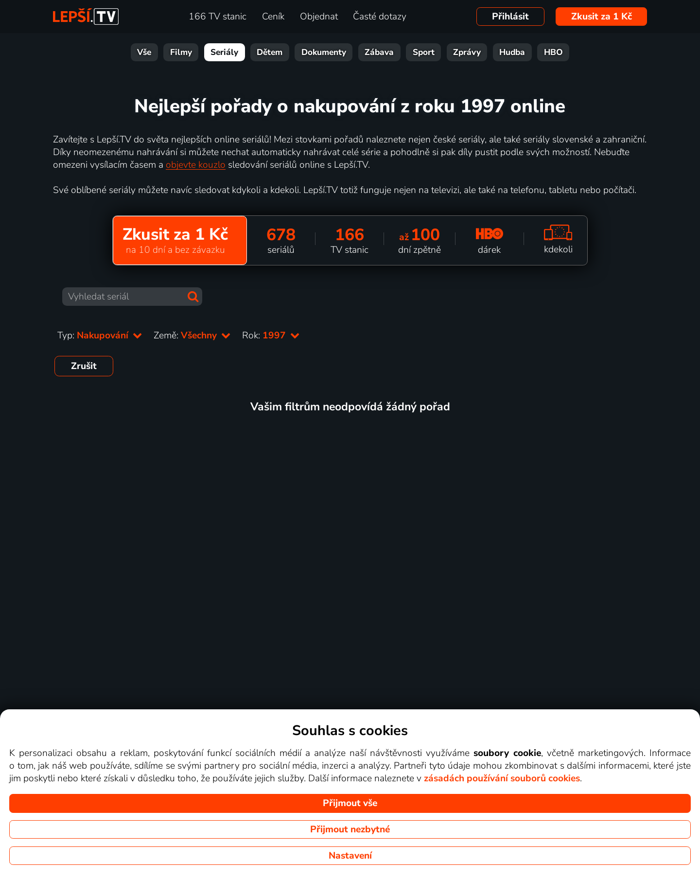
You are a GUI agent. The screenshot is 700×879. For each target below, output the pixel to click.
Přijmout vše (350, 803)
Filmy (181, 52)
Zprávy (467, 52)
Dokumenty (323, 52)
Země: (192, 335)
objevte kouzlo (196, 164)
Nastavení (350, 855)
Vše (144, 52)
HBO (553, 52)
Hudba (512, 52)
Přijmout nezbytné (350, 829)
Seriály (224, 52)
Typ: (99, 335)
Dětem (269, 52)
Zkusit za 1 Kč (601, 16)
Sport (424, 52)
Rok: (270, 335)
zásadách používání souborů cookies (502, 778)
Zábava (379, 52)
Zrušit (84, 366)
